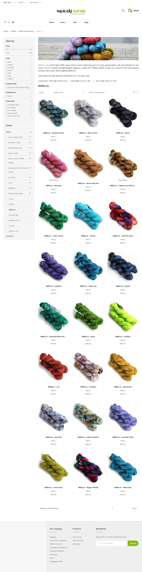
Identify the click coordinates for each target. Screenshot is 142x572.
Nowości (10, 236)
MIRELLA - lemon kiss (54, 487)
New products (78, 540)
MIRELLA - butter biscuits (88, 183)
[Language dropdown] (9, 2)
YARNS (8, 132)
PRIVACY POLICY (56, 544)
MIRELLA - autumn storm (53, 133)
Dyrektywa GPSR (56, 561)
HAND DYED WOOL (15, 193)
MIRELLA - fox (53, 387)
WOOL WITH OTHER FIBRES (16, 161)
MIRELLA (12, 210)
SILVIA (11, 199)
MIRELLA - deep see (88, 286)
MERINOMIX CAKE (15, 148)
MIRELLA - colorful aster (123, 236)
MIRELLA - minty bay (123, 487)
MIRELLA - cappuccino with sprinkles (123, 185)
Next (135, 508)
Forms (52, 558)
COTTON (11, 177)
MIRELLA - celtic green (53, 236)
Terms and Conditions (58, 540)
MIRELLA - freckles (88, 387)
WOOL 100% (13, 153)
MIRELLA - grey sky (54, 437)
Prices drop (77, 537)
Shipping (53, 537)
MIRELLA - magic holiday (88, 487)
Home (9, 125)
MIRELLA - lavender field (123, 437)
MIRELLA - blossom (54, 185)
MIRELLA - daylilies (54, 286)
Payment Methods (57, 551)
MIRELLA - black (123, 133)
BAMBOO (12, 188)
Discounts (53, 554)
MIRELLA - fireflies (123, 336)
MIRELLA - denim (123, 286)
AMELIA (12, 204)
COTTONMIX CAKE (15, 137)
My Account (34, 2)
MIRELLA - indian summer (88, 437)
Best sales (77, 544)
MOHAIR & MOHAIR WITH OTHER (18, 170)
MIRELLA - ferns (88, 336)
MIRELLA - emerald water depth (54, 336)
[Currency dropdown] (22, 2)
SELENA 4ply (13, 215)
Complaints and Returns (59, 547)
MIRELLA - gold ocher (123, 387)
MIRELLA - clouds (88, 236)
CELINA (11, 226)
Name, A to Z (69, 92)
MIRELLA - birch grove (88, 133)
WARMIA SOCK (14, 220)
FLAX (10, 183)
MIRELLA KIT (14, 231)
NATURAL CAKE (14, 142)
